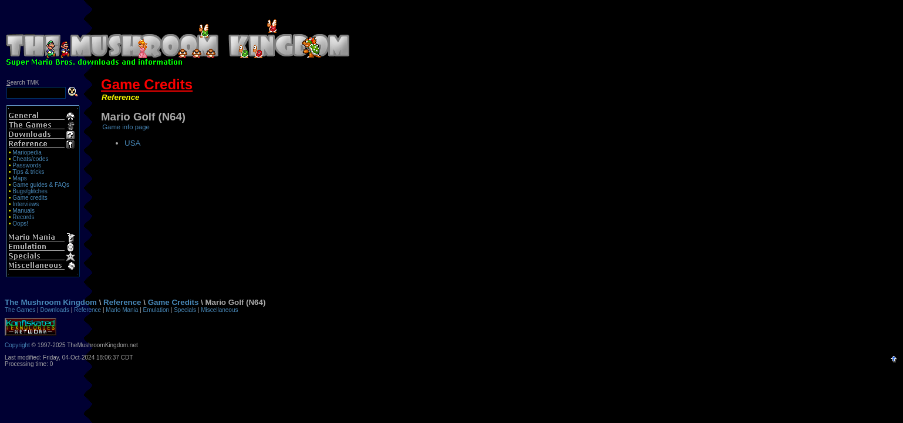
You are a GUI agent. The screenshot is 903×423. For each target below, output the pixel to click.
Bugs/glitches (29, 191)
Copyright (17, 345)
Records (23, 217)
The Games (20, 310)
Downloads (54, 310)
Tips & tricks (28, 172)
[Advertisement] (627, 34)
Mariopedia (26, 152)
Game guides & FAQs (40, 185)
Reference (120, 97)
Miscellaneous (219, 310)
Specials (185, 310)
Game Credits (147, 84)
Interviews (25, 204)
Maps (19, 178)
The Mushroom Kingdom (51, 302)
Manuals (23, 210)
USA (132, 143)
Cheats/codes (30, 159)
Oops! (20, 223)
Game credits (29, 197)
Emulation (156, 310)
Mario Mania (122, 310)
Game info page (126, 126)
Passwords (26, 165)
